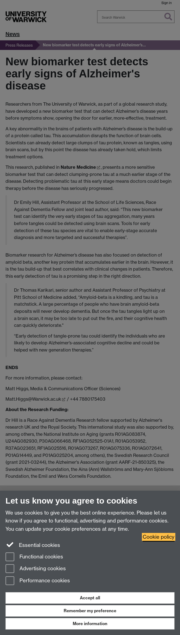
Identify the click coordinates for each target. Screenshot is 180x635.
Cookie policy (159, 537)
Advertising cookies (35, 569)
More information (90, 623)
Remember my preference (90, 610)
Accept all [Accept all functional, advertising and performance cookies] (90, 597)
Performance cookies (37, 581)
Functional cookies (34, 557)
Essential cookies (32, 544)
